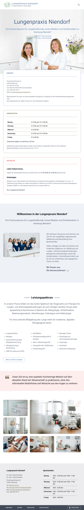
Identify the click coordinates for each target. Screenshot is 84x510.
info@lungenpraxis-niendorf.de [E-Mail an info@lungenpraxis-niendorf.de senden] (20, 490)
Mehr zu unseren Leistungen (14, 359)
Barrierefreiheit (44, 507)
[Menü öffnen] (78, 4)
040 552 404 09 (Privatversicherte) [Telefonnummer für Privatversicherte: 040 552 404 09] (20, 487)
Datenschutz (30, 507)
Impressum (9, 507)
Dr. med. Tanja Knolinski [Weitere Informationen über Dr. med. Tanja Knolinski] (43, 36)
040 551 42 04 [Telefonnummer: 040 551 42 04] (13, 485)
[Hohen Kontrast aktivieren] (74, 507)
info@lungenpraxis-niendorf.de (20, 92)
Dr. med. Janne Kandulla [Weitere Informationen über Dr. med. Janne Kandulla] (44, 38)
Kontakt (19, 507)
